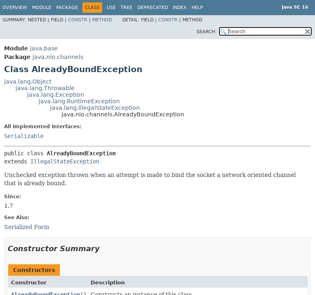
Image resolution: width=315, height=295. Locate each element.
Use (111, 7)
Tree (126, 7)
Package (67, 7)
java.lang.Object (27, 81)
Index (180, 7)
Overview (14, 7)
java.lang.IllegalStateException (95, 107)
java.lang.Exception (55, 94)
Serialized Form (26, 227)
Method (102, 20)
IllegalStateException (64, 161)
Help (197, 7)
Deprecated (152, 7)
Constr (77, 20)
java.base (44, 48)
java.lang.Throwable (45, 88)
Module (41, 7)
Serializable (23, 136)
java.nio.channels (57, 57)
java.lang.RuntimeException (79, 101)
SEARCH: (206, 31)
